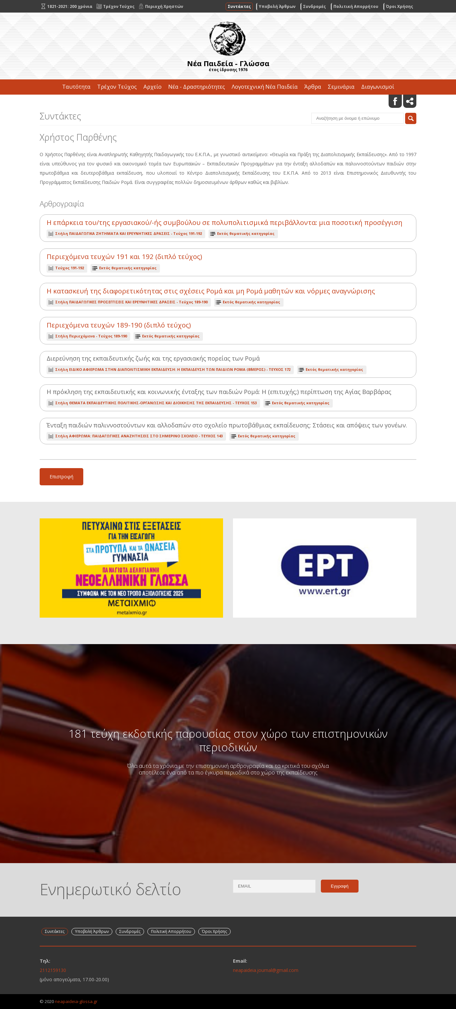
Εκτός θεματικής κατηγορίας (246, 233)
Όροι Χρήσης (399, 6)
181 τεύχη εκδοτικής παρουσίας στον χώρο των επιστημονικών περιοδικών (228, 740)
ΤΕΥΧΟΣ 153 (156, 402)
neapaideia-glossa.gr (76, 1001)
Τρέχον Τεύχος (117, 86)
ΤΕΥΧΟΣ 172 (172, 369)
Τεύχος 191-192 (128, 233)
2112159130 (53, 970)
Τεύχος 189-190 (131, 301)
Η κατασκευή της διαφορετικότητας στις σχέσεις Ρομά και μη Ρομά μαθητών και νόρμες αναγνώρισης (211, 290)
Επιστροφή (61, 476)
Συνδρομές (314, 6)
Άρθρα (312, 86)
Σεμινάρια (341, 86)
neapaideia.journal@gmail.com (265, 970)
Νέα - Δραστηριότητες (196, 86)
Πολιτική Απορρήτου (355, 6)
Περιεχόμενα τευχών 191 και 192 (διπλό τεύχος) (124, 256)
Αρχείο (152, 86)
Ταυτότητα (76, 86)
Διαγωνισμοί (377, 86)
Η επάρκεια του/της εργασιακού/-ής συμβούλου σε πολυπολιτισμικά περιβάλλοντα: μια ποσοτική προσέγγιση (224, 222)
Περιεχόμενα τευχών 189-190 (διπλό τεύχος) (119, 325)
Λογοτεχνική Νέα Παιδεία (265, 86)
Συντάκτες (239, 6)
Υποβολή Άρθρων (277, 6)
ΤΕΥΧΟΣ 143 (139, 435)
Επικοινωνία (228, 102)
